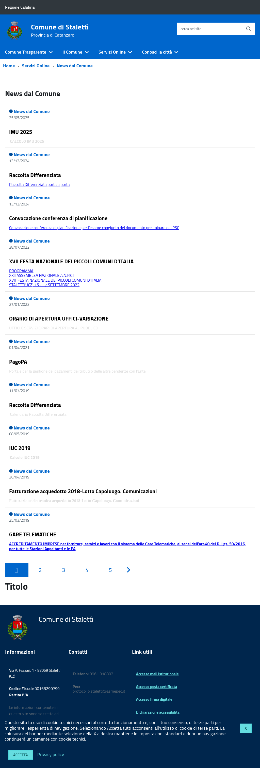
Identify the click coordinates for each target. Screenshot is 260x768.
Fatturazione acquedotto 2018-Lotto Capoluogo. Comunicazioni (83, 491)
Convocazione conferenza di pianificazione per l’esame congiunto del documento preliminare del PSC (94, 228)
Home (9, 65)
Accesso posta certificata (156, 687)
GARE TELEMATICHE (32, 534)
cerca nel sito (191, 29)
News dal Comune (75, 65)
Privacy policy (50, 754)
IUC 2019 (19, 448)
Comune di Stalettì (60, 30)
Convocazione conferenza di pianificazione (58, 218)
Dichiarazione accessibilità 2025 (158, 714)
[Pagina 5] (110, 570)
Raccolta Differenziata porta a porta (39, 184)
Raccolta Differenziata (35, 175)
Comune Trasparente (25, 52)
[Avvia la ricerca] (248, 29)
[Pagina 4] (87, 570)
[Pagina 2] (40, 570)
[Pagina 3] (63, 570)
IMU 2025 (20, 132)
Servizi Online (112, 52)
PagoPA (18, 362)
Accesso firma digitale (154, 699)
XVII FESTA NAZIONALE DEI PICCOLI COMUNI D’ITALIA (71, 261)
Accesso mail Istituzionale (157, 674)
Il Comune (72, 52)
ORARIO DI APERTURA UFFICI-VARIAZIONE (58, 318)
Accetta (20, 755)
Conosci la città (157, 52)
